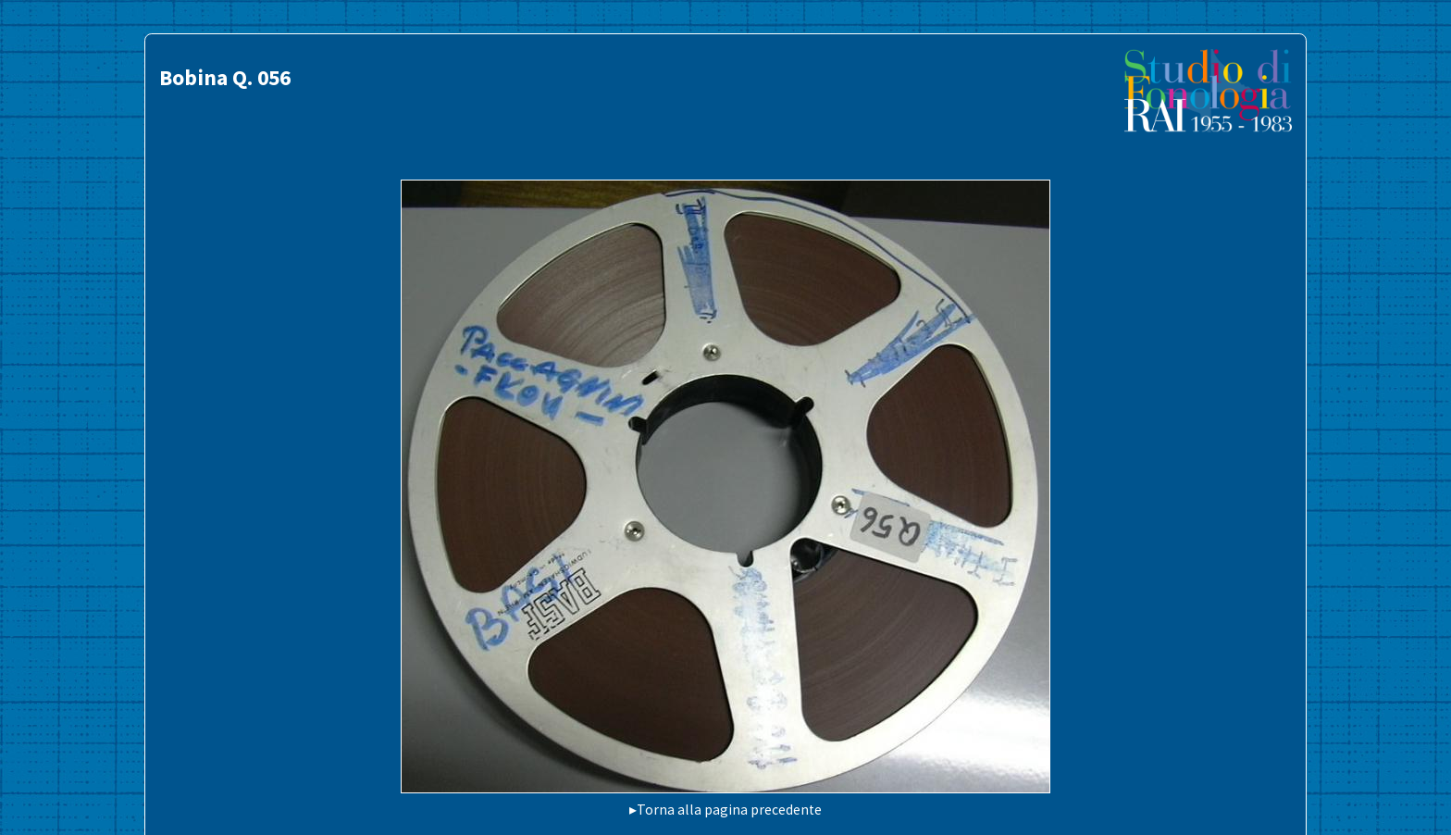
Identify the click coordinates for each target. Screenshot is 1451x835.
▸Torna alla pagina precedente (725, 809)
